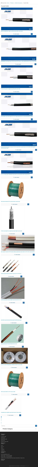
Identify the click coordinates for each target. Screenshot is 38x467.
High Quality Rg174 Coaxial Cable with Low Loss (9, 343)
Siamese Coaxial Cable (4, 441)
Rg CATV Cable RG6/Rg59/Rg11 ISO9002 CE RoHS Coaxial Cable (11, 364)
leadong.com (27, 465)
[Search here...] (18, 426)
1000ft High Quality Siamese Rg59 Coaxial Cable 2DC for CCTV (11, 299)
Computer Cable (3, 436)
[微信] (2, 462)
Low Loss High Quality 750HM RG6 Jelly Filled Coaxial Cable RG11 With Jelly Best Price (15, 174)
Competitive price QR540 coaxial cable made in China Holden (11, 412)
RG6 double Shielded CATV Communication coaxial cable (10, 201)
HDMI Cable (3, 437)
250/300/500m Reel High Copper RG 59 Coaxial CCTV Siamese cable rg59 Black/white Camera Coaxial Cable (18, 61)
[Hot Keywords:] (36, 426)
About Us (2, 446)
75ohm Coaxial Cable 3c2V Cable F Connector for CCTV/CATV (11, 273)
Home (2, 445)
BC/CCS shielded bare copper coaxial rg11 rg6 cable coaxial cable (12, 31)
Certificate (2, 449)
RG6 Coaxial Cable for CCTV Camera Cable (8, 391)
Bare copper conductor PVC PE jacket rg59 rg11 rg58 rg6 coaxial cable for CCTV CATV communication (18, 251)
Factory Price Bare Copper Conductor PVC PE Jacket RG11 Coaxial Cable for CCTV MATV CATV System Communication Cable (18, 147)
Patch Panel (3, 440)
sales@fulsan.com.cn (6, 454)
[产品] (1, 1)
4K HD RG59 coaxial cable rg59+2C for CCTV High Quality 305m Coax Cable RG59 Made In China (17, 116)
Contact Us (2, 450)
